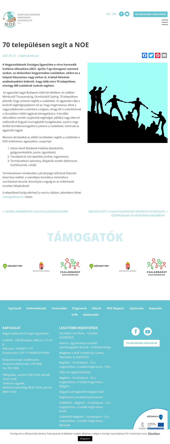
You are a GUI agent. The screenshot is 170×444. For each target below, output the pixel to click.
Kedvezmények (36, 308)
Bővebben (154, 433)
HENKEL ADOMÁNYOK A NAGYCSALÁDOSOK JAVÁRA (36, 211)
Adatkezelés (91, 314)
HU (108, 14)
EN (114, 14)
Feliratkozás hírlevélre (150, 14)
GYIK (74, 314)
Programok (79, 308)
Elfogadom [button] (85, 438)
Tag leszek (14, 308)
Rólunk (96, 308)
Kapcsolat (155, 308)
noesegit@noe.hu (13, 197)
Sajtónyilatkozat (29, 56)
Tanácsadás (59, 308)
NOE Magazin (115, 308)
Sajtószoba (137, 308)
